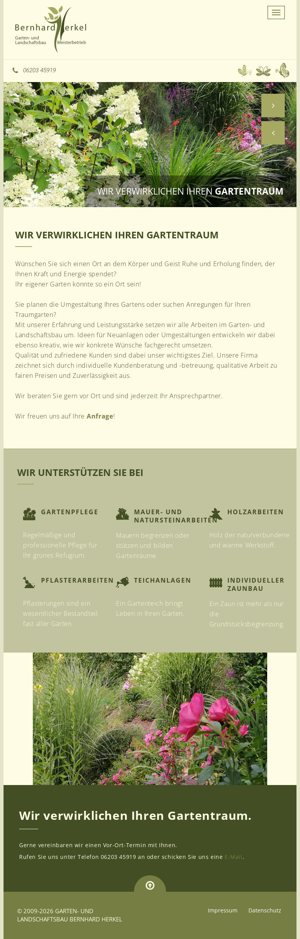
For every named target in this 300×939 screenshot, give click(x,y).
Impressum (223, 910)
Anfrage (100, 416)
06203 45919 (34, 70)
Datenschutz (264, 910)
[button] (273, 133)
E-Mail (234, 856)
